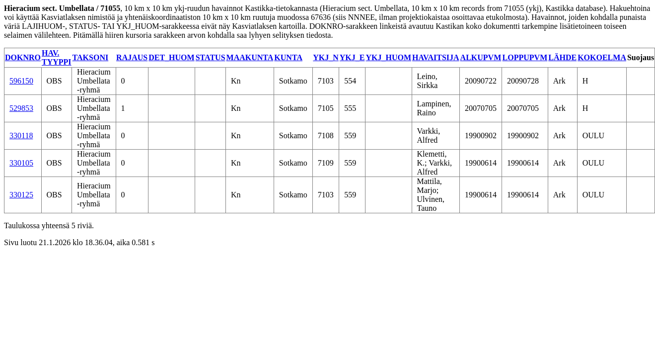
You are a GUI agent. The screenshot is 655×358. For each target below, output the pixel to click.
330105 (21, 163)
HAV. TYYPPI (57, 57)
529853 (21, 108)
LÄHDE (562, 57)
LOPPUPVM (525, 57)
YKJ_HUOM (388, 57)
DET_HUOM (171, 57)
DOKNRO (23, 57)
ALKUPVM (481, 57)
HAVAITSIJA (435, 57)
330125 (21, 194)
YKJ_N (326, 57)
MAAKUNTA (250, 57)
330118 (21, 135)
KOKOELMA (602, 57)
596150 (21, 81)
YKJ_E (352, 57)
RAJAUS (131, 57)
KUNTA (288, 57)
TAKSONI (91, 57)
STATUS (210, 57)
